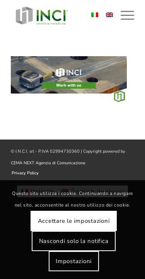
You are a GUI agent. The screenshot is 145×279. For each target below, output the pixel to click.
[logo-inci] (60, 15)
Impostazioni (74, 261)
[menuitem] (123, 15)
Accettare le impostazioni (74, 221)
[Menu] (123, 15)
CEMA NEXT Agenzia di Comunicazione (48, 163)
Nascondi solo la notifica (74, 241)
